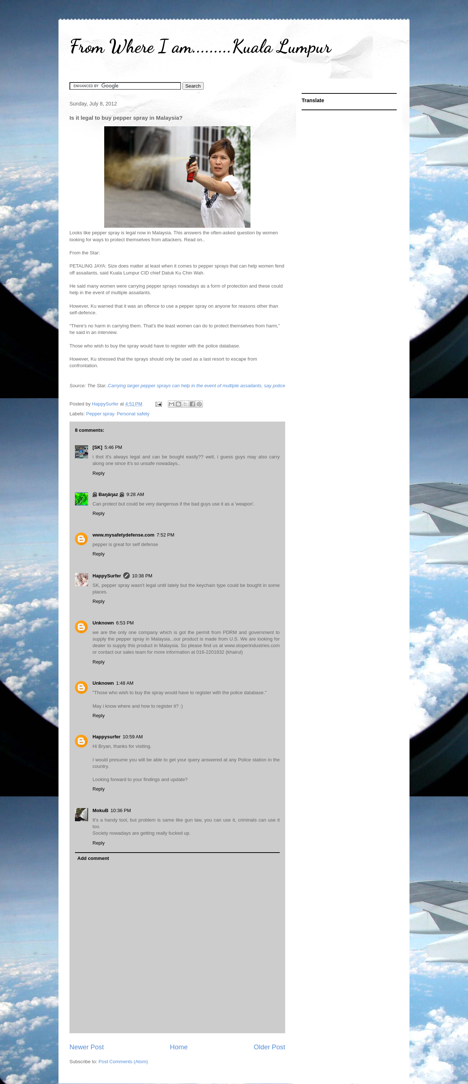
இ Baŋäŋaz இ (108, 494)
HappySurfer (107, 575)
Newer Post (86, 1047)
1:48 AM (125, 683)
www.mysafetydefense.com (123, 535)
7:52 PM (165, 535)
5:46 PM (113, 447)
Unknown (103, 623)
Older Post (269, 1047)
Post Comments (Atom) (123, 1061)
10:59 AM (133, 736)
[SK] (97, 447)
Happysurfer (107, 736)
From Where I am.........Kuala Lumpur (200, 46)
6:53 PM (125, 623)
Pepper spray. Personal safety (118, 413)
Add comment (93, 858)
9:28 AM (135, 494)
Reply (99, 473)
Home (179, 1047)
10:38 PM (142, 575)
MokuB (100, 810)
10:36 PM (120, 810)
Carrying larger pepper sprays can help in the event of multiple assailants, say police (196, 385)
